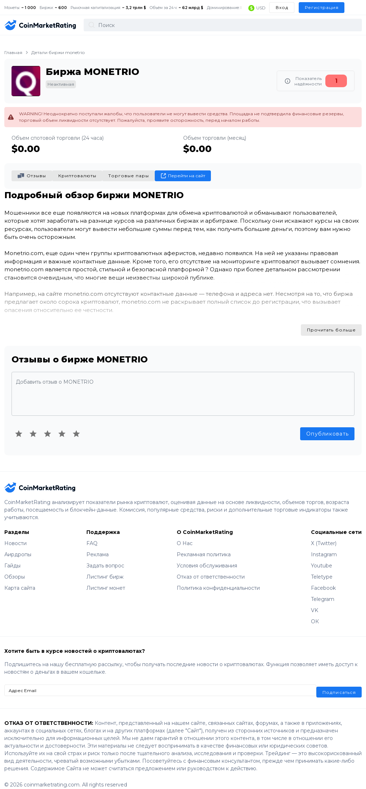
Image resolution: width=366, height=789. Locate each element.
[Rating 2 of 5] (33, 426)
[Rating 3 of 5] (47, 426)
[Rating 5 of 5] (76, 426)
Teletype (322, 569)
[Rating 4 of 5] (62, 426)
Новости (15, 535)
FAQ (92, 535)
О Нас (185, 535)
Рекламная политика (204, 547)
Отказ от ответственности (211, 569)
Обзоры (14, 569)
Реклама (97, 547)
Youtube (321, 558)
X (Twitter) (323, 535)
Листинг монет (105, 580)
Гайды (12, 558)
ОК (315, 614)
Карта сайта (19, 580)
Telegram (322, 591)
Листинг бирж (104, 569)
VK (314, 602)
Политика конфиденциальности (218, 580)
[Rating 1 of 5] (19, 426)
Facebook (323, 580)
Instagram (324, 547)
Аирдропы (17, 547)
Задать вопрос (105, 558)
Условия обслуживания (207, 558)
